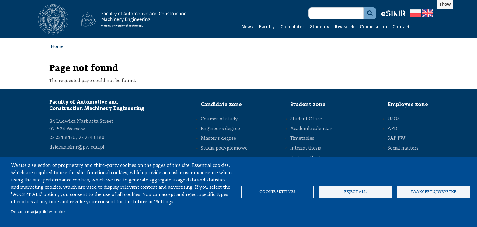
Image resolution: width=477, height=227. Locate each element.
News (247, 27)
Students (319, 27)
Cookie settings (277, 192)
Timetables (302, 138)
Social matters (403, 148)
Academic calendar (311, 128)
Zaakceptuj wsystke (433, 192)
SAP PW (396, 138)
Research (344, 27)
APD (392, 128)
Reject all (355, 192)
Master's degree (218, 138)
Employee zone (408, 104)
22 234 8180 (91, 137)
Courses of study (219, 119)
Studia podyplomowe (224, 148)
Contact (401, 27)
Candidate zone (221, 104)
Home (57, 47)
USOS (394, 119)
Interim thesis (305, 148)
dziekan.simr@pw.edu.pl (77, 147)
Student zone (308, 104)
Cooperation (373, 27)
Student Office (306, 119)
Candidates (292, 27)
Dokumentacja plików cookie (38, 212)
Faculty (267, 27)
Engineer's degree (220, 128)
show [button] (445, 4)
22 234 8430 (62, 137)
